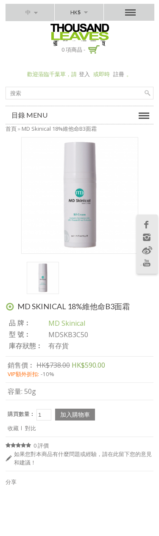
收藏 (13, 428)
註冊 (118, 74)
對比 (30, 428)
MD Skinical (66, 323)
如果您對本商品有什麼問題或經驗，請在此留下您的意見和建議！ (83, 458)
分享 (11, 482)
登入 (84, 74)
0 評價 (41, 445)
